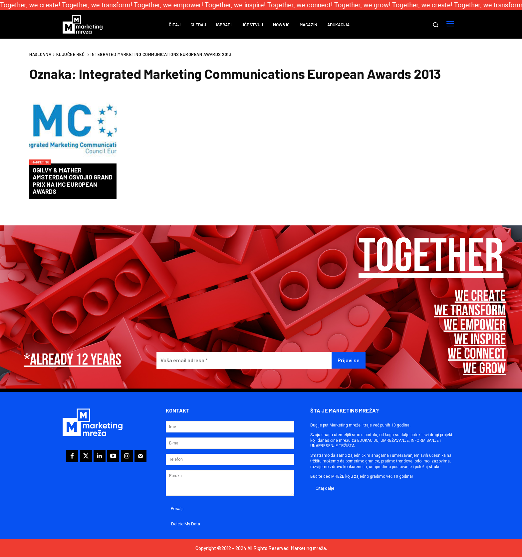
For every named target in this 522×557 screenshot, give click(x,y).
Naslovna (40, 54)
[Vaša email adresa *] (243, 360)
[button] (435, 25)
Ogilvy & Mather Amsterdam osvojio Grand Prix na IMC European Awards (73, 180)
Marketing (40, 162)
